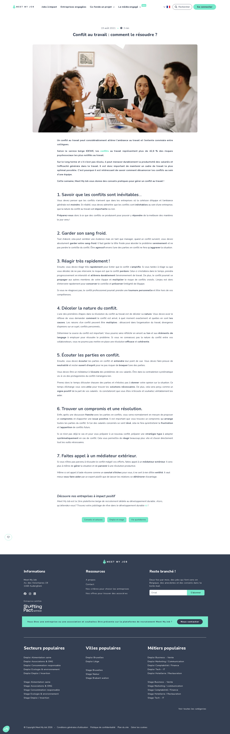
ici (146, 505)
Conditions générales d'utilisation (72, 727)
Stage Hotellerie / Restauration (164, 693)
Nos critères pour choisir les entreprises (107, 588)
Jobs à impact (49, 7)
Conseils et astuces (93, 519)
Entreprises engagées (73, 7)
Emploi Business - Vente (161, 657)
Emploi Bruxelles (95, 657)
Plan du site (123, 727)
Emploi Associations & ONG (38, 661)
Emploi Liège (92, 661)
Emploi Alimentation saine (37, 657)
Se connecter (204, 7)
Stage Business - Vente (160, 682)
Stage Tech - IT (156, 697)
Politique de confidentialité (102, 727)
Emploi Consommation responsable (42, 665)
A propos (90, 579)
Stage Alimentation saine (37, 682)
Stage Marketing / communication (165, 686)
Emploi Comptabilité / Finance (163, 665)
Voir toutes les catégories (192, 708)
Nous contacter (190, 621)
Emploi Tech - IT (156, 669)
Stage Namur (92, 674)
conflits (104, 151)
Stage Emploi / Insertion (36, 697)
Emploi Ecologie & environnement (42, 669)
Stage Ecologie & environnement (41, 693)
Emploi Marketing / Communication (166, 661)
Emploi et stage (117, 519)
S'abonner (196, 592)
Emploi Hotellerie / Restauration (165, 673)
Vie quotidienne (138, 519)
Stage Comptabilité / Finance (163, 690)
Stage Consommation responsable (42, 690)
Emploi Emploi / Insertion (37, 673)
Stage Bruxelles (94, 670)
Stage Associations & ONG (38, 686)
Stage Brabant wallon (97, 678)
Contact (90, 584)
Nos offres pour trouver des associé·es (107, 593)
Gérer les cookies (139, 727)
